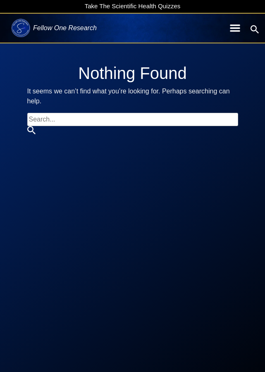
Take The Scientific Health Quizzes (133, 6)
